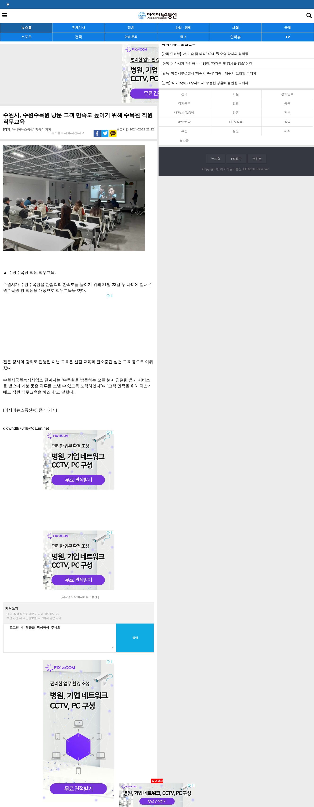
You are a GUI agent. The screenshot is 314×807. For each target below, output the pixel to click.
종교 (183, 37)
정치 (130, 28)
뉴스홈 (26, 28)
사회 (235, 28)
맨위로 (257, 159)
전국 (78, 37)
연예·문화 (131, 37)
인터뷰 (235, 37)
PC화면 (236, 159)
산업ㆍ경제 (183, 27)
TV (287, 37)
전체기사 (78, 27)
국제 (287, 28)
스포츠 (26, 37)
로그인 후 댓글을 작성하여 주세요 (60, 637)
